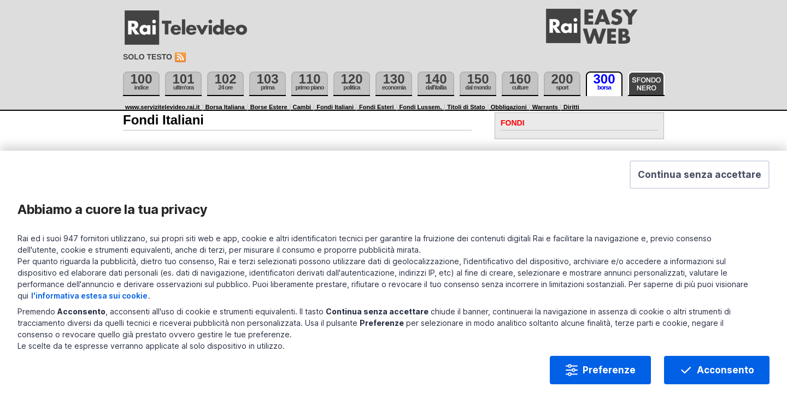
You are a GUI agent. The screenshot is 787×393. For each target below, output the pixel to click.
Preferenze (589, 357)
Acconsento (706, 357)
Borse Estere (268, 107)
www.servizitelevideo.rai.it (162, 107)
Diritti (571, 107)
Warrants (545, 107)
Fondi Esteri (376, 107)
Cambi (302, 107)
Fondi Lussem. (421, 107)
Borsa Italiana (225, 107)
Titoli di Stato (466, 107)
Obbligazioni (509, 107)
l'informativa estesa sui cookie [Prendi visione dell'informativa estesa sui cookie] (273, 282)
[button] (680, 196)
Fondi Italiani (335, 107)
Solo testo (147, 56)
